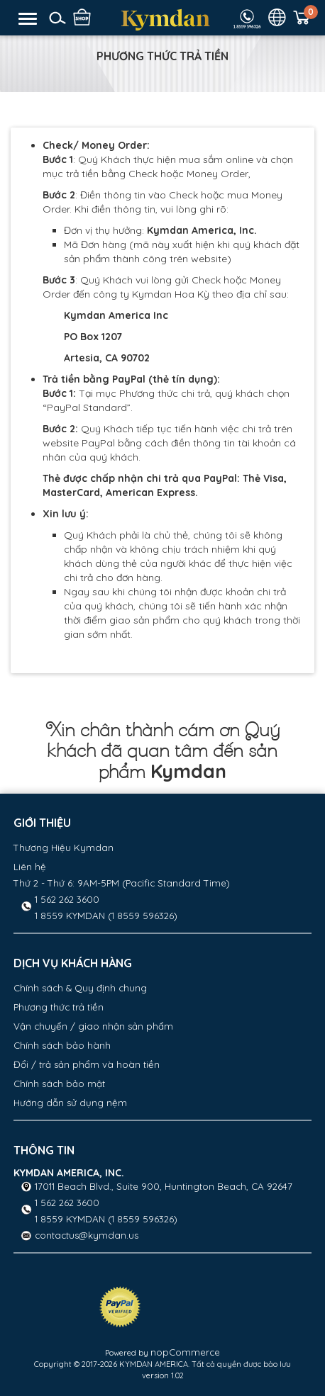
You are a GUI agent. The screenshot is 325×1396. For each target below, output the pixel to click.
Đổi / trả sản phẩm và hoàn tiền (86, 1064)
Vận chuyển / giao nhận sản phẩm (93, 1026)
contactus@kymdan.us (86, 1235)
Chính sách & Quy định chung (80, 987)
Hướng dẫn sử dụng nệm (70, 1102)
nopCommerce (185, 1352)
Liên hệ (29, 866)
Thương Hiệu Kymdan (63, 847)
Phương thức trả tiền (58, 1007)
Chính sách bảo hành (62, 1045)
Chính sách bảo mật (59, 1083)
